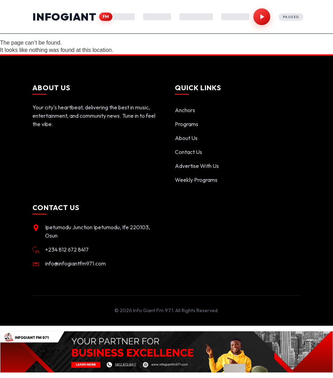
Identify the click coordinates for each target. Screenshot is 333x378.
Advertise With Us (197, 165)
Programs (186, 124)
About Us (186, 137)
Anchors (185, 110)
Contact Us (188, 151)
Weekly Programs (196, 179)
